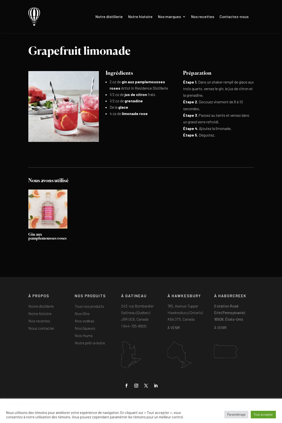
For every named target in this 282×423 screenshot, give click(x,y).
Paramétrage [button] (236, 414)
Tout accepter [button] (263, 414)
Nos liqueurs (85, 328)
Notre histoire (140, 16)
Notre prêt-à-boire (90, 343)
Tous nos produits (89, 306)
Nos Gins (82, 314)
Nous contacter (41, 328)
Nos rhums (84, 336)
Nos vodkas (84, 321)
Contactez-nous (234, 16)
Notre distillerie (109, 16)
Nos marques (169, 16)
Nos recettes (202, 16)
